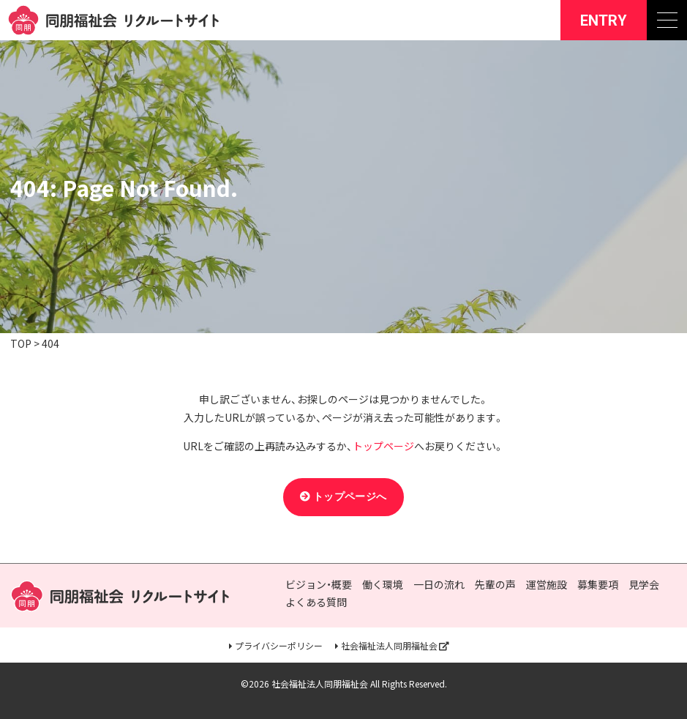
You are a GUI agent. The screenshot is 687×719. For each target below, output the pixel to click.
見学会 (643, 584)
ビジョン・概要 (318, 584)
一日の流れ (439, 584)
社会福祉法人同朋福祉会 (389, 646)
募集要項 (597, 584)
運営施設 (546, 584)
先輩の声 (495, 584)
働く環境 (382, 584)
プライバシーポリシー (279, 646)
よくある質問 (316, 602)
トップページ (383, 446)
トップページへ (350, 496)
